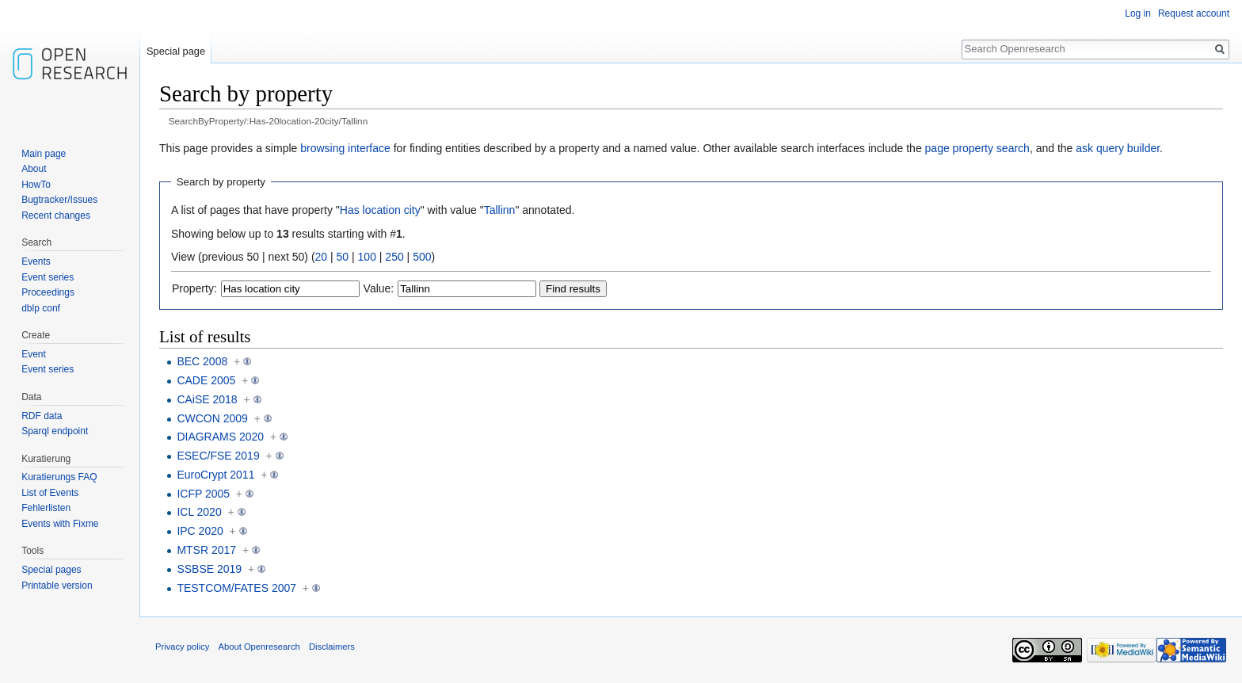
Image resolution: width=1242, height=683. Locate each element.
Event (33, 354)
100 (367, 256)
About (33, 168)
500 (422, 256)
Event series (47, 277)
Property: (194, 288)
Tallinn (500, 210)
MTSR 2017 (206, 550)
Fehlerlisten (45, 507)
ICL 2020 (199, 512)
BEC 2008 (202, 361)
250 (394, 256)
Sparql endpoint (54, 431)
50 (343, 256)
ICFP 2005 (203, 493)
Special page (176, 51)
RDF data (41, 416)
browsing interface (345, 148)
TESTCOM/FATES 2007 (236, 588)
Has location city (380, 210)
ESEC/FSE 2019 (218, 455)
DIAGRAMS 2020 (220, 436)
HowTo (36, 184)
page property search (977, 148)
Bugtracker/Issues (59, 199)
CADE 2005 (206, 380)
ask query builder (1118, 148)
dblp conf (40, 308)
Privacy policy (182, 646)
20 (321, 256)
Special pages (51, 569)
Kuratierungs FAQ (59, 477)
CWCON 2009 (212, 418)
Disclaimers (332, 646)
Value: (379, 288)
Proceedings (47, 292)
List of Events (49, 492)
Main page (43, 153)
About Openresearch (259, 646)
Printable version (56, 585)
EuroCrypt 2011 (215, 474)
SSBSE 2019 (209, 569)
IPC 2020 (200, 531)
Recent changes (55, 215)
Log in (1138, 13)
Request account (1193, 13)
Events (36, 261)
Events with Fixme (59, 523)
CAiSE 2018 (207, 399)
